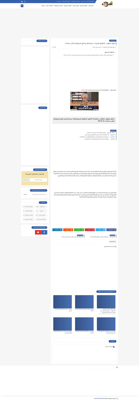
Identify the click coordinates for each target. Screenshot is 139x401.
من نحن (83, 1)
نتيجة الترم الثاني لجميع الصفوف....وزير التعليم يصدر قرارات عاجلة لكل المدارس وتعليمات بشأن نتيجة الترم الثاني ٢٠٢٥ (106, 313)
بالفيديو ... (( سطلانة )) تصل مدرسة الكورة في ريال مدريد (100, 135)
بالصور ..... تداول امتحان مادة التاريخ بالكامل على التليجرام (100, 139)
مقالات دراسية (68, 5)
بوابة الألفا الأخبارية (98, 398)
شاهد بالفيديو (83, 5)
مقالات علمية (28, 219)
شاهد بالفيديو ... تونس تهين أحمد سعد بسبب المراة (101, 132)
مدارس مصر (76, 5)
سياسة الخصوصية (75, 1)
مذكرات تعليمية (58, 5)
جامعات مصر (49, 5)
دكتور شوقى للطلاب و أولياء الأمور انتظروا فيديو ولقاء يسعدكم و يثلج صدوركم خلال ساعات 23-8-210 (88, 55)
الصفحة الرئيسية (90, 1)
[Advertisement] (69, 24)
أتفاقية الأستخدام (66, 1)
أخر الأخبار (90, 5)
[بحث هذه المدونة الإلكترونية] (37, 194)
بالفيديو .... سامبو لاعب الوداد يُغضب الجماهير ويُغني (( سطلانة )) (97, 137)
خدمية (43, 5)
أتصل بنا (59, 1)
